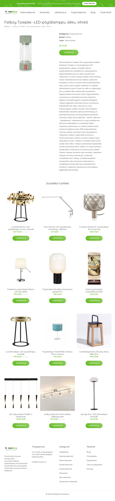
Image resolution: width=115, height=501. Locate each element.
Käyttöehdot (92, 463)
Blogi (93, 14)
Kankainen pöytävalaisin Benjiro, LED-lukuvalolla (21, 293)
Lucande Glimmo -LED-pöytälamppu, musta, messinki (21, 231)
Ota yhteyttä (92, 459)
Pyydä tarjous (89, 3)
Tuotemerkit (105, 14)
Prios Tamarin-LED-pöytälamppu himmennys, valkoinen (57, 231)
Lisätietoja (69, 55)
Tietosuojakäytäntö (94, 468)
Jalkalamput (60, 14)
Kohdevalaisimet (65, 468)
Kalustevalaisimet (66, 459)
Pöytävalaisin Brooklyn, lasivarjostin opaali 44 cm (57, 293)
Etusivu (7, 29)
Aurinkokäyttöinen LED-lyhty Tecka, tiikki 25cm (94, 356)
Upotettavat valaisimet (68, 484)
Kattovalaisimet (27, 14)
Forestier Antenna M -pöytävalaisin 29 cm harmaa (94, 231)
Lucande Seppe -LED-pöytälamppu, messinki (21, 356)
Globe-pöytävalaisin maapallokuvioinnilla (94, 293)
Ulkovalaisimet (65, 480)
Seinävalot (45, 14)
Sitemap (90, 472)
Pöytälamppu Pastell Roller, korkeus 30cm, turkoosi (57, 356)
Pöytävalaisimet (78, 14)
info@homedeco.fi (39, 465)
